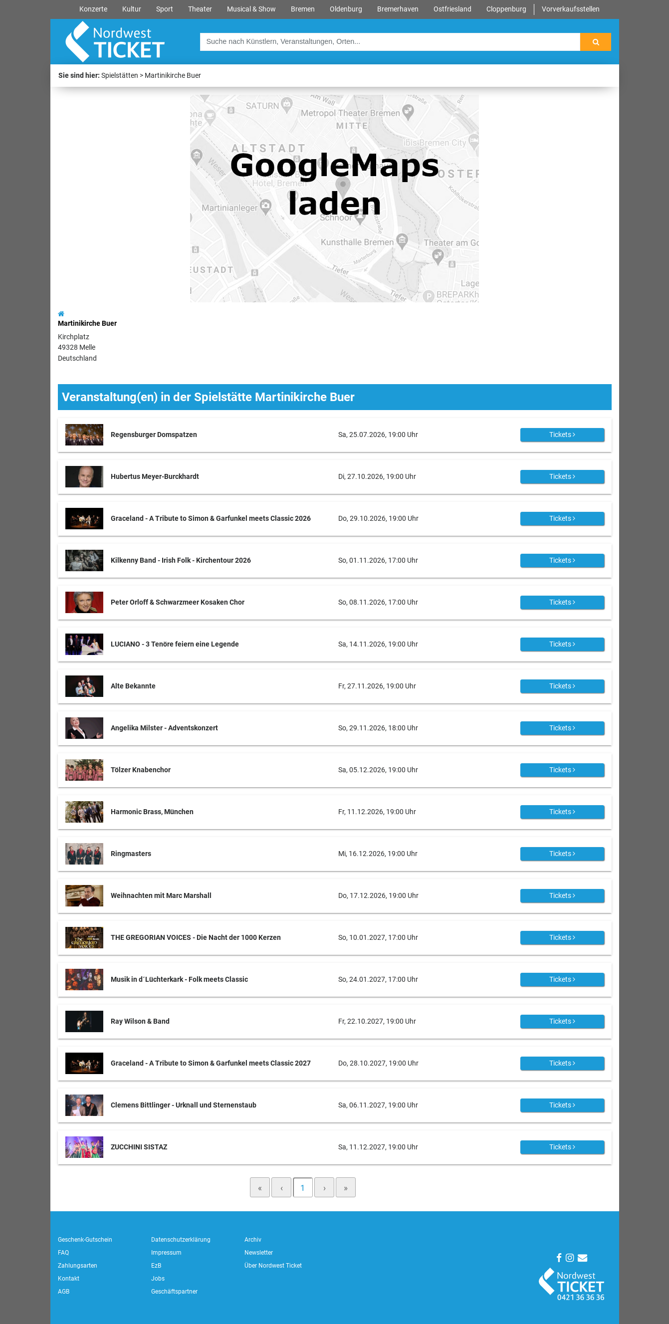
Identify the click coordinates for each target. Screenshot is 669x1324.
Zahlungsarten (77, 1265)
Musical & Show (251, 9)
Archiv (252, 1239)
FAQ (63, 1252)
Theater (200, 9)
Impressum (166, 1252)
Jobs (158, 1278)
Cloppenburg (506, 9)
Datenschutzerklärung (181, 1239)
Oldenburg (346, 9)
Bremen (303, 9)
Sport (164, 9)
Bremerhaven (398, 9)
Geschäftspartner (174, 1291)
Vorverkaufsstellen (571, 9)
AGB (63, 1291)
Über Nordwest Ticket (273, 1265)
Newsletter (258, 1252)
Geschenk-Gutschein (85, 1239)
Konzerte (93, 9)
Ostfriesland (452, 9)
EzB (156, 1265)
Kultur (131, 9)
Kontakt (68, 1278)
